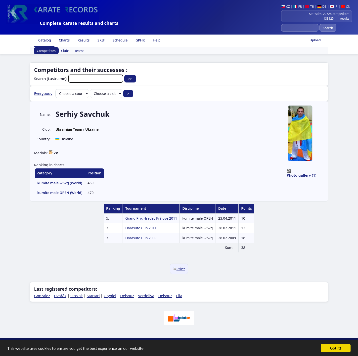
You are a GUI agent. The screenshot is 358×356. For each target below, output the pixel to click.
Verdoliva (146, 295)
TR (309, 6)
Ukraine (92, 129)
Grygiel (110, 295)
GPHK (139, 40)
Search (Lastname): (79, 78)
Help (156, 40)
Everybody (43, 93)
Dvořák (60, 295)
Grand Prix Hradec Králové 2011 (151, 218)
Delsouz (127, 295)
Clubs (65, 50)
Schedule (120, 40)
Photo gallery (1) (301, 175)
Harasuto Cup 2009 (141, 238)
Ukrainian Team (68, 129)
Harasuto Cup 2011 (141, 228)
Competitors (46, 50)
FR (297, 6)
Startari (93, 295)
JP (334, 6)
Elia (179, 295)
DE (321, 6)
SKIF (100, 40)
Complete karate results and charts (79, 23)
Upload (315, 40)
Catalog (44, 40)
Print (179, 268)
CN (345, 6)
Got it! (335, 348)
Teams (79, 50)
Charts (64, 40)
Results (83, 40)
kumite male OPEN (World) (59, 192)
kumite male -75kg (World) (59, 183)
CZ (285, 6)
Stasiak (76, 295)
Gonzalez (42, 295)
